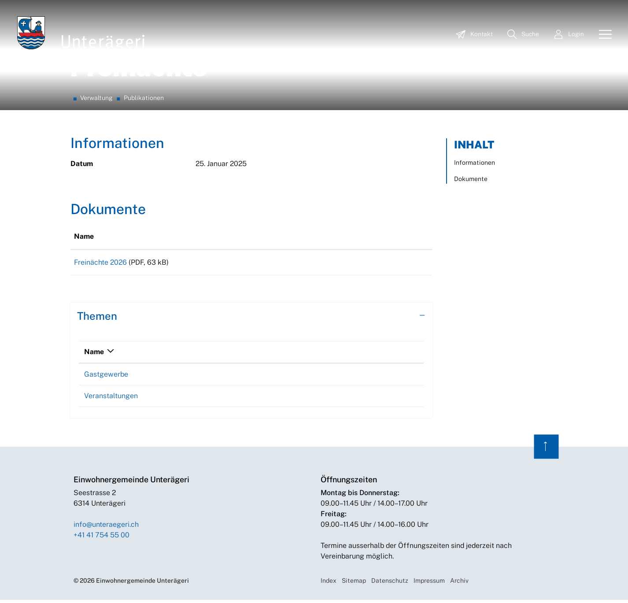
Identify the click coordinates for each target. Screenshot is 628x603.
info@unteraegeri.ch (106, 527)
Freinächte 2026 (100, 262)
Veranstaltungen (111, 399)
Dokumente (471, 178)
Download (377, 263)
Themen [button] (97, 319)
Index (328, 583)
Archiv (459, 583)
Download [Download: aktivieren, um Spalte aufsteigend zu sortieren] (343, 236)
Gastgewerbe (106, 377)
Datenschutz (389, 583)
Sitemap (354, 583)
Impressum (429, 583)
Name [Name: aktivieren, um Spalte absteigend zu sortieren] (94, 355)
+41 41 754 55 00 (101, 538)
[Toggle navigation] (602, 34)
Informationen (474, 162)
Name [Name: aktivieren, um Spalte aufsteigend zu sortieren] (84, 236)
